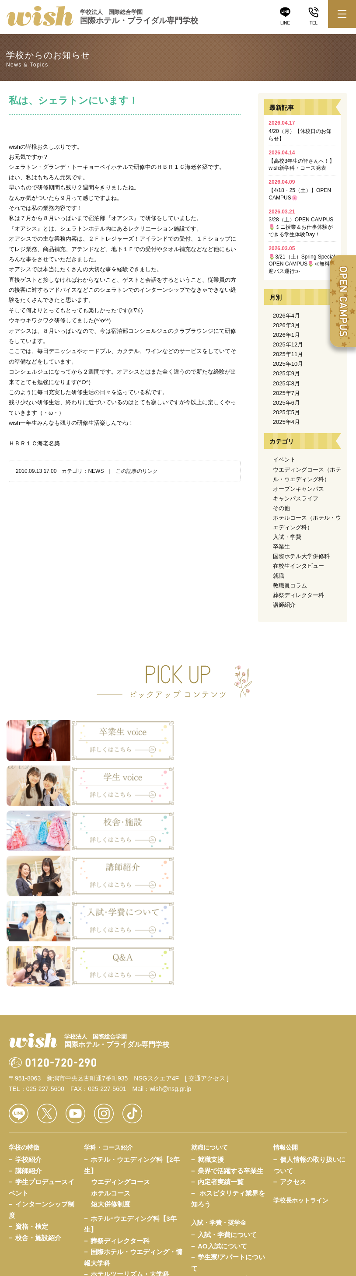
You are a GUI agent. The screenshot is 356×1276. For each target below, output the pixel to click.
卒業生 (281, 546)
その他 (281, 508)
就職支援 (211, 1023)
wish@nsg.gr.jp (170, 952)
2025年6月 (286, 402)
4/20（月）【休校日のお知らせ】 (300, 131)
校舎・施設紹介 (38, 1101)
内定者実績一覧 (221, 1045)
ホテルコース (110, 1056)
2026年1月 (286, 335)
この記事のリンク (137, 471)
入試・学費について (227, 1098)
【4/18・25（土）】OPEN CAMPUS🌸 (300, 190)
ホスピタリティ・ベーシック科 (136, 1148)
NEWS (96, 471)
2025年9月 (286, 373)
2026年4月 (286, 315)
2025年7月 (286, 393)
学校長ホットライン (300, 1063)
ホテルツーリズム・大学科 (130, 1137)
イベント (284, 459)
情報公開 (285, 1010)
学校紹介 (28, 1023)
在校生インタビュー (298, 566)
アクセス (293, 1045)
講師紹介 (284, 604)
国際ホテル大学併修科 (301, 556)
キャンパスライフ (295, 498)
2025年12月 (288, 344)
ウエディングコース (120, 1045)
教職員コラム (290, 585)
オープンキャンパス (298, 489)
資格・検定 (31, 1090)
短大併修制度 (110, 1067)
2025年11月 (288, 354)
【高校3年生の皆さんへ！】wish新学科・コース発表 (302, 160)
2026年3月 (286, 325)
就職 (278, 576)
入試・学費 (287, 537)
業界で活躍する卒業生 (230, 1034)
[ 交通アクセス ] (207, 941)
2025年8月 (286, 383)
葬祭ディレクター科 (298, 595)
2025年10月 (288, 363)
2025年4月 (286, 422)
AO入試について (222, 1109)
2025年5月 (286, 412)
